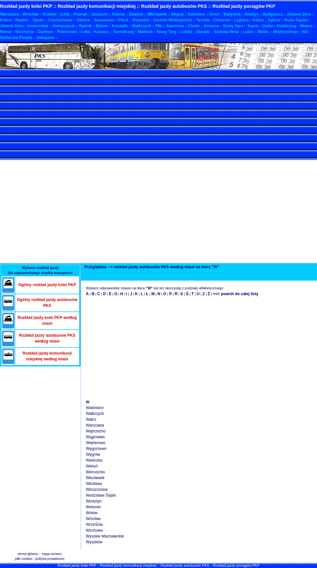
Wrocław (31, 14)
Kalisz (258, 20)
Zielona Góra (299, 14)
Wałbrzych (141, 26)
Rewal (5, 32)
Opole (38, 20)
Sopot (252, 26)
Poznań (81, 14)
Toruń (214, 14)
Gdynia (118, 14)
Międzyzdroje (285, 32)
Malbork (145, 32)
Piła (158, 26)
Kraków (49, 14)
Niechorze (24, 32)
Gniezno (211, 26)
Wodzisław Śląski (101, 495)
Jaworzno (175, 26)
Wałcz (91, 419)
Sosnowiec (104, 20)
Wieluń (92, 466)
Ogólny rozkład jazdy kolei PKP (47, 285)
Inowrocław (37, 26)
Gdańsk (136, 14)
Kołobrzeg (286, 26)
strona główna (28, 554)
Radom (22, 20)
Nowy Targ (166, 32)
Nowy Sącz (233, 26)
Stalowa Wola (226, 32)
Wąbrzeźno (96, 431)
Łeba (85, 32)
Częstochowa (60, 20)
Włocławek (157, 14)
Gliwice (83, 20)
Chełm (194, 26)
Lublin (186, 32)
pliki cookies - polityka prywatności (39, 559)
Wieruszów (95, 472)
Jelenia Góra (11, 26)
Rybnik (85, 26)
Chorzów (222, 20)
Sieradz (203, 32)
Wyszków (94, 542)
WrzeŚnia (94, 524)
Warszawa (9, 14)
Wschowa (94, 530)
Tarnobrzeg (123, 32)
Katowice (196, 14)
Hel (304, 32)
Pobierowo (67, 32)
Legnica (241, 20)
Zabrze (274, 20)
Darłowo (45, 32)
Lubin (248, 32)
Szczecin (99, 14)
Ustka (268, 26)
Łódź (65, 14)
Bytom (102, 26)
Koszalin (120, 26)
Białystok (232, 14)
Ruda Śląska (295, 20)
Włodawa (94, 483)
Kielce (5, 20)
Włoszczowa (97, 489)
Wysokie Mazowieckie (105, 536)
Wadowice (95, 407)
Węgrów (93, 454)
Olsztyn (252, 14)
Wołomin (93, 507)
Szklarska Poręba (16, 37)
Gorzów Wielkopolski (172, 20)
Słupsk (177, 14)
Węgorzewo (96, 448)
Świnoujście (64, 26)
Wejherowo (95, 443)
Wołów (92, 513)
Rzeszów (141, 20)
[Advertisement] (76, 114)
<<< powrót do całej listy (235, 294)
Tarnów (203, 20)
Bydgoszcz (273, 14)
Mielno (306, 26)
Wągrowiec (95, 437)
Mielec (263, 32)
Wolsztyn (93, 501)
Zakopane (45, 37)
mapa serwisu (52, 554)
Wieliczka (94, 460)
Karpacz (101, 32)
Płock (123, 20)
